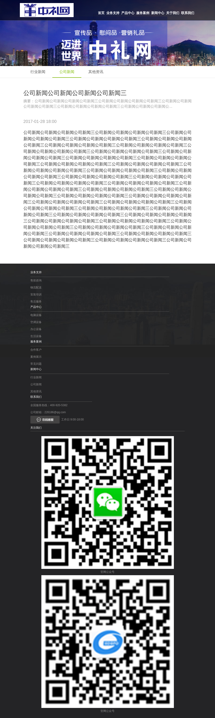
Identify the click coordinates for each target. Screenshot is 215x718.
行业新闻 (37, 72)
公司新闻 (66, 72)
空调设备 (36, 322)
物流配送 (36, 287)
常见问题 (36, 363)
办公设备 (36, 329)
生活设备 (36, 336)
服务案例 (142, 13)
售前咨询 (36, 280)
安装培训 (36, 294)
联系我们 (187, 13)
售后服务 (36, 301)
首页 (101, 13)
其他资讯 (95, 72)
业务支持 (112, 13)
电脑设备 (36, 315)
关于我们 (172, 13)
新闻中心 (157, 13)
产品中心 (127, 13)
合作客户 (36, 349)
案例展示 (36, 356)
